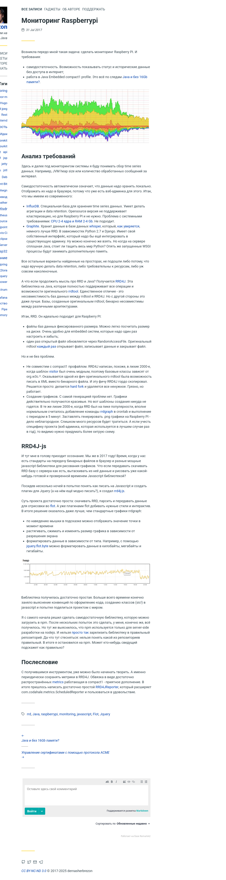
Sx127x (17, 245)
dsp (40, 134)
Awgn (48, 190)
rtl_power (46, 282)
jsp (50, 158)
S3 (38, 239)
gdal (32, 202)
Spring (47, 264)
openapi (18, 114)
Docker (28, 140)
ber (40, 103)
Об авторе (43, 63)
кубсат (13, 109)
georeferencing (17, 184)
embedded (28, 97)
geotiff (39, 309)
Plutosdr (30, 227)
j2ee (31, 90)
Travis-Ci (46, 233)
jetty (49, 164)
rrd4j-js (164, 491)
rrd (40, 227)
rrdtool (118, 291)
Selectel (19, 221)
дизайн (21, 239)
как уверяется (173, 226)
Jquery (47, 276)
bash (30, 289)
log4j (33, 184)
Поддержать (40, 68)
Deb (49, 177)
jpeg (29, 221)
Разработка (28, 282)
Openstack (15, 134)
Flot (38, 209)
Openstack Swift (35, 152)
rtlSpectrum (44, 289)
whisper (140, 226)
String (19, 227)
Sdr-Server (45, 245)
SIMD (37, 264)
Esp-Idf (13, 146)
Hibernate (19, 276)
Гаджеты (44, 58)
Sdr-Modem (38, 170)
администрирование (33, 258)
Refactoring (23, 264)
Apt (28, 114)
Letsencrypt (38, 158)
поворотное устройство (34, 303)
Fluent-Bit (45, 184)
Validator (32, 233)
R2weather (45, 202)
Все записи (42, 53)
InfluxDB (77, 206)
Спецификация (30, 146)
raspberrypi (33, 177)
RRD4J (165, 281)
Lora (30, 215)
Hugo (48, 103)
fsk (9, 114)
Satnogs (30, 245)
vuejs (38, 140)
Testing (16, 309)
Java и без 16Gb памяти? (131, 738)
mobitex (33, 297)
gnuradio (20, 91)
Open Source (43, 221)
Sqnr (32, 134)
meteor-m (45, 97)
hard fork (122, 386)
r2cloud (38, 114)
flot (97, 506)
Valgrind (32, 197)
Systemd (46, 120)
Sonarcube (20, 202)
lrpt (33, 103)
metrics (102, 682)
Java (19, 289)
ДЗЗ (32, 239)
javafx (24, 109)
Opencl (24, 270)
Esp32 (47, 251)
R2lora (47, 270)
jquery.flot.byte (82, 546)
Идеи (48, 134)
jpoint (48, 227)
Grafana (46, 297)
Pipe (49, 309)
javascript (17, 233)
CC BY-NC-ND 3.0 (78, 871)
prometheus (44, 215)
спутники (33, 190)
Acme (21, 197)
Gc (11, 239)
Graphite (77, 226)
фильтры (18, 215)
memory (46, 315)
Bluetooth (34, 276)
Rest (49, 114)
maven (17, 190)
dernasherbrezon (29, 26)
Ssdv (9, 140)
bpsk (18, 140)
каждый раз (91, 346)
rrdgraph (151, 411)
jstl (50, 170)
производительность (33, 126)
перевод (46, 197)
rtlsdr (48, 209)
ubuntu (36, 270)
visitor (98, 371)
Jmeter (28, 309)
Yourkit (47, 146)
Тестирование (20, 164)
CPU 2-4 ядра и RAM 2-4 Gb (116, 221)
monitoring (44, 91)
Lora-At (22, 170)
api (50, 152)
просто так (124, 632)
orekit (48, 140)
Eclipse (47, 239)
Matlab (39, 164)
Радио (19, 209)
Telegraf (16, 152)
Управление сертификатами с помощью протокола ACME (131, 754)
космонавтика (18, 103)
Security (11, 270)
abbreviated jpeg (41, 109)
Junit (30, 209)
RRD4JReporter (151, 687)
